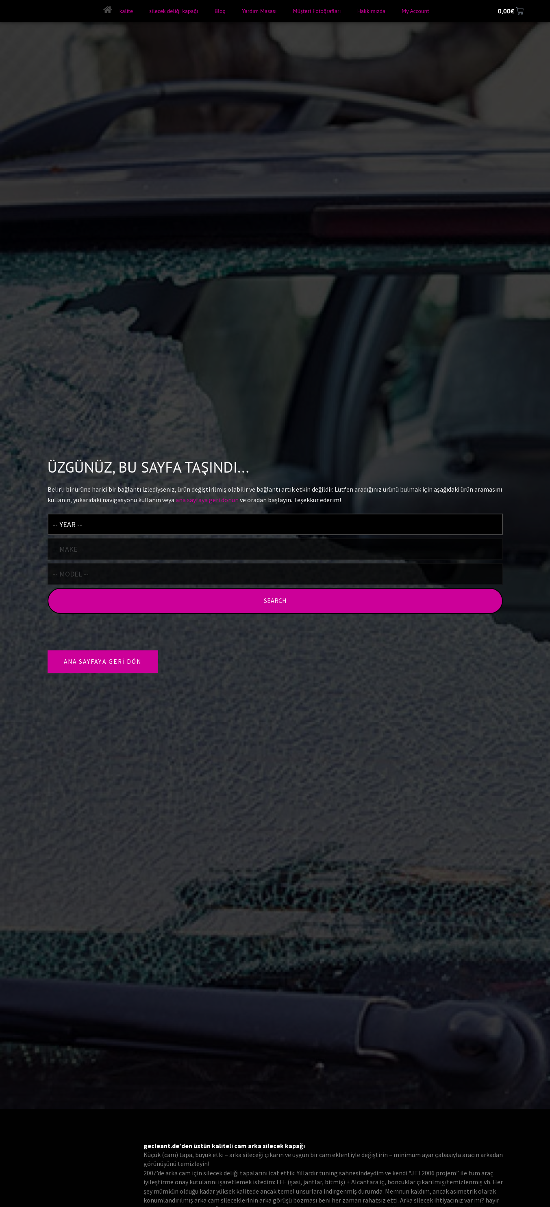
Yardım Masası (258, 11)
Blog (219, 11)
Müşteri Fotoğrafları (316, 11)
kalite (125, 11)
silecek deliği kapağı (173, 11)
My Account (414, 11)
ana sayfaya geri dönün (207, 499)
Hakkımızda (371, 11)
